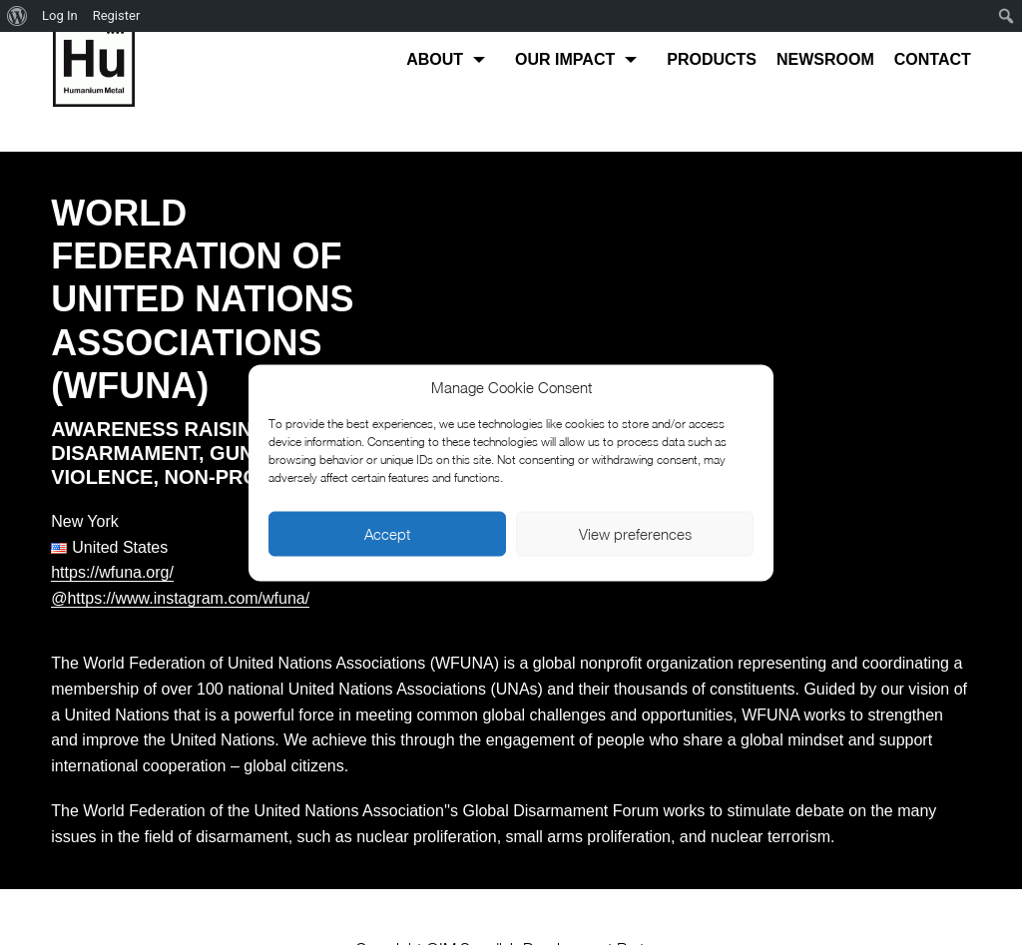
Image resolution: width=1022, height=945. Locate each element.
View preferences (635, 534)
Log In (60, 15)
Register (117, 15)
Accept (387, 534)
